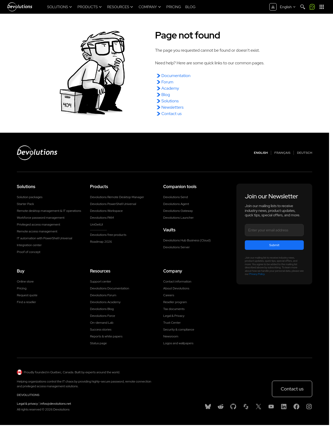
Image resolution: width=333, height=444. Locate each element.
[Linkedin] (284, 406)
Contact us (171, 113)
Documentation (175, 75)
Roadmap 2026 (101, 242)
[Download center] (273, 7)
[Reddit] (220, 406)
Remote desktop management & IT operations (49, 211)
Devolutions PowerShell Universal (113, 204)
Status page (98, 343)
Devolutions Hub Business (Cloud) (187, 240)
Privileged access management (38, 224)
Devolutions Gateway (178, 211)
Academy (170, 88)
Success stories (100, 329)
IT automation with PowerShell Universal (44, 238)
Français (282, 153)
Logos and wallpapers (178, 343)
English (261, 153)
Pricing (21, 288)
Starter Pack (25, 204)
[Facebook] (296, 406)
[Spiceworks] (246, 406)
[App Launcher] (321, 7)
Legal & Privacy (174, 316)
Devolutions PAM (102, 218)
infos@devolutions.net (55, 404)
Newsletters (172, 107)
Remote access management (37, 231)
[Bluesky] (208, 406)
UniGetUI (96, 224)
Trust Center (172, 323)
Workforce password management (40, 218)
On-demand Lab (101, 323)
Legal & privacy (27, 404)
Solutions (170, 101)
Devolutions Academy (105, 302)
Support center (100, 281)
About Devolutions (176, 288)
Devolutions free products (108, 235)
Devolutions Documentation (109, 288)
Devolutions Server (176, 247)
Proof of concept (29, 252)
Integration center (29, 245)
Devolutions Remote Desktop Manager (117, 197)
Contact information (177, 281)
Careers (168, 295)
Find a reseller (26, 302)
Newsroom (170, 336)
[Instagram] (309, 406)
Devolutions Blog (102, 309)
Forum (167, 82)
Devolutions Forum (103, 295)
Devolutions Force (102, 316)
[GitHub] (233, 406)
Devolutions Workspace (106, 211)
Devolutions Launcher (178, 218)
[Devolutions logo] (37, 152)
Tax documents (174, 309)
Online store (25, 281)
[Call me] (312, 7)
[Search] (302, 7)
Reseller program (175, 302)
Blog (165, 94)
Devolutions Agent (176, 204)
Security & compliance (178, 329)
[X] (258, 406)
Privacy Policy (257, 274)
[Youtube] (271, 406)
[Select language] (288, 7)
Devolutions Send (175, 197)
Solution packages (29, 197)
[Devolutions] (20, 7)
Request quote (27, 295)
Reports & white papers (106, 336)
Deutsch (304, 153)
